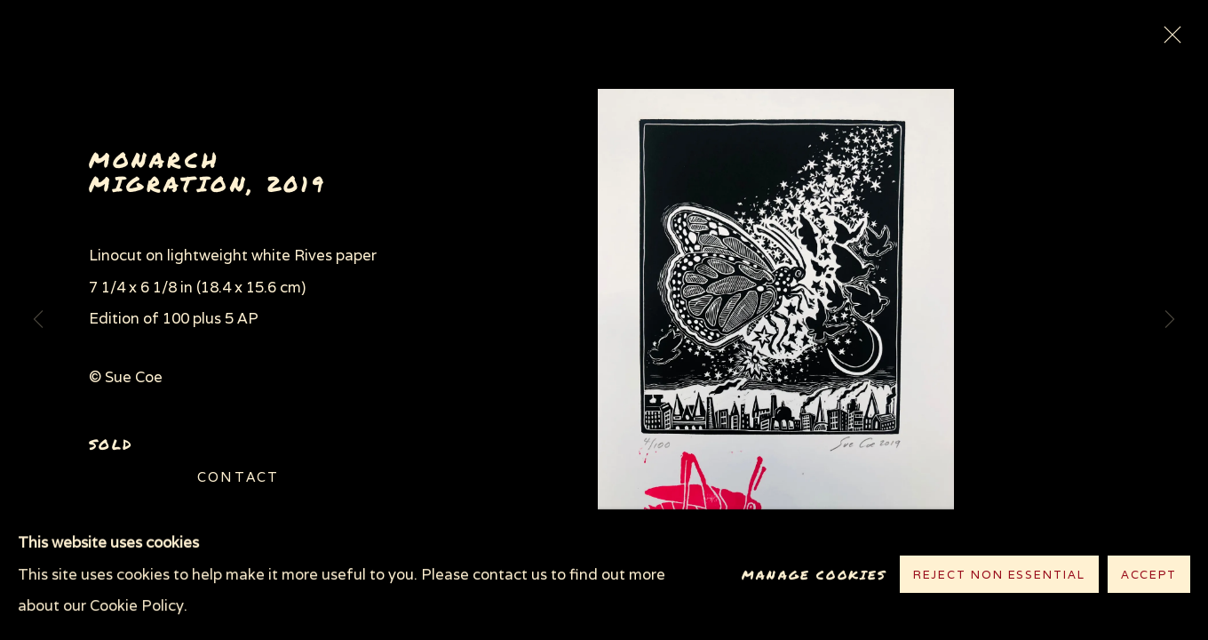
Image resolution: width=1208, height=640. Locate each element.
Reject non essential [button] (999, 575)
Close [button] (1168, 40)
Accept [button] (1149, 575)
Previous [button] (38, 320)
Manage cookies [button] (814, 574)
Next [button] (1170, 320)
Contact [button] (238, 476)
